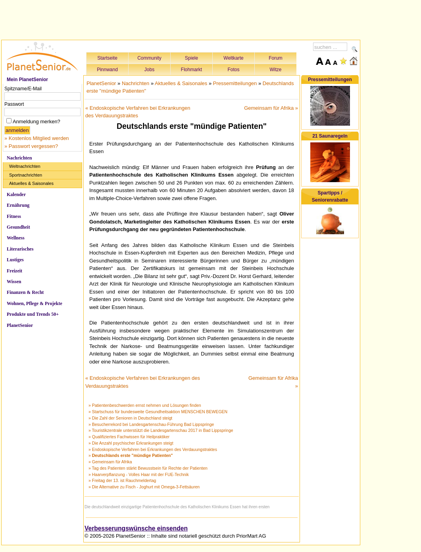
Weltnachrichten (24, 166)
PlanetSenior (20, 325)
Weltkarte (233, 58)
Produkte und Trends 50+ (33, 314)
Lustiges (15, 259)
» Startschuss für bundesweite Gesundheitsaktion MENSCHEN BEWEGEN (157, 411)
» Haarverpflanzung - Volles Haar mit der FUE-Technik (138, 474)
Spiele (191, 58)
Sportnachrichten (25, 175)
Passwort (14, 104)
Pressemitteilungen (235, 83)
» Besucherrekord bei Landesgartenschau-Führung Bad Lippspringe (151, 424)
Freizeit (14, 271)
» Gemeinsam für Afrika (110, 461)
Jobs (149, 69)
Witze (276, 69)
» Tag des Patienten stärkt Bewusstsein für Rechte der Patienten (148, 468)
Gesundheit (18, 227)
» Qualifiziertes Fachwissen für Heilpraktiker (128, 436)
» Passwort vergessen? (31, 146)
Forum (276, 58)
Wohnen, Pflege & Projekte (34, 303)
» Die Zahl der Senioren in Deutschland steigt (130, 418)
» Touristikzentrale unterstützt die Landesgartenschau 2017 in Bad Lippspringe (160, 430)
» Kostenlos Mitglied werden (36, 138)
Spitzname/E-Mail (23, 88)
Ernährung (18, 205)
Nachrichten (19, 158)
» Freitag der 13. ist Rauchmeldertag (122, 480)
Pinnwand (107, 69)
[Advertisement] (181, 19)
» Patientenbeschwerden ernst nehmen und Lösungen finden (144, 405)
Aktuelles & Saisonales (31, 183)
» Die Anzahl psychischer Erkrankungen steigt (130, 443)
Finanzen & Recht (25, 292)
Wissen (14, 281)
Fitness (14, 216)
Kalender (16, 194)
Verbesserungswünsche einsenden (136, 528)
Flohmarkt (191, 69)
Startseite (107, 58)
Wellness (16, 238)
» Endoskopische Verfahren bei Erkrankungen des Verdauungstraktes (152, 449)
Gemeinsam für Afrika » (271, 108)
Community (149, 58)
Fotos (233, 69)
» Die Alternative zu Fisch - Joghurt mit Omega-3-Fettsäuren (144, 486)
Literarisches (20, 249)
